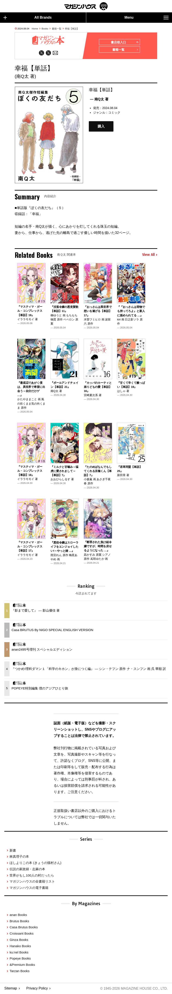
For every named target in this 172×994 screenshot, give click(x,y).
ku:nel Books (19, 952)
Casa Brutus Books (24, 927)
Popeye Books (20, 959)
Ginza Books (19, 940)
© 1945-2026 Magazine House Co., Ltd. (133, 989)
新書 (13, 850)
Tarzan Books (19, 971)
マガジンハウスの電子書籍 (29, 888)
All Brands (27, 17)
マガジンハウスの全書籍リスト (32, 882)
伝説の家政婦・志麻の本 (27, 869)
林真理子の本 (19, 857)
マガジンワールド (86, 6)
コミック (114, 112)
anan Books (18, 915)
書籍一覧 (56, 28)
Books (45, 28)
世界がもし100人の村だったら (32, 875)
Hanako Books (20, 946)
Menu (146, 17)
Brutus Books (19, 921)
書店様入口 (124, 42)
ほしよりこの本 (35, 863)
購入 (101, 127)
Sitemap (10, 989)
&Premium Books (22, 965)
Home (35, 28)
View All (149, 255)
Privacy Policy (37, 989)
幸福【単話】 (72, 28)
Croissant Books (21, 934)
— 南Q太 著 (99, 99)
